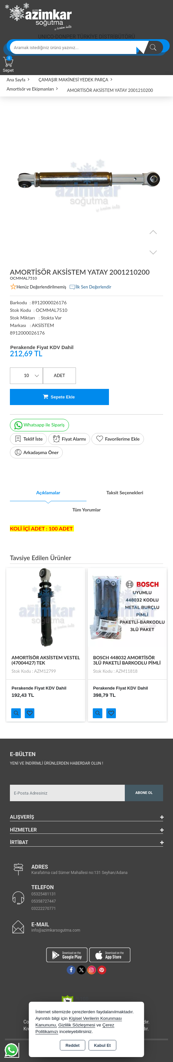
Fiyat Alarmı (69, 439)
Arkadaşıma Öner (36, 452)
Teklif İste (28, 439)
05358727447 (43, 901)
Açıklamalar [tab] (48, 492)
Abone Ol (144, 793)
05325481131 (43, 894)
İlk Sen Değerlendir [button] (90, 287)
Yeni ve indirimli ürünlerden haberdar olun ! (56, 763)
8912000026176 (27, 333)
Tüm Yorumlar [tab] (86, 509)
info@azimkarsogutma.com (55, 930)
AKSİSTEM (43, 325)
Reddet (72, 1045)
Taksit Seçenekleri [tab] (124, 492)
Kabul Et (102, 1045)
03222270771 (43, 908)
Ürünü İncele (16, 713)
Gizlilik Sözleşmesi (76, 1024)
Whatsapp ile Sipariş (39, 425)
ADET (59, 375)
